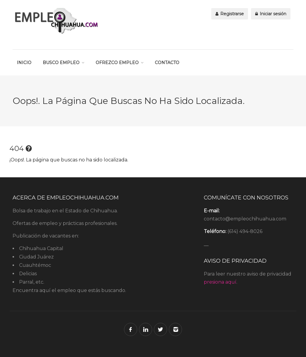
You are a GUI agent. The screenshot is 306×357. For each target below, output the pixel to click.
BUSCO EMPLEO (61, 62)
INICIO (24, 62)
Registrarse (229, 13)
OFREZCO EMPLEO (117, 62)
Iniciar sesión (270, 13)
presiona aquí (220, 282)
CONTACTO (167, 62)
